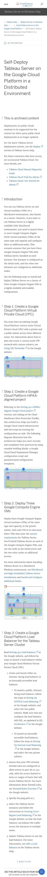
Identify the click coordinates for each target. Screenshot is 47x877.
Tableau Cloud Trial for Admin (25, 177)
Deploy (37, 146)
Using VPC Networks (15, 348)
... (12, 25)
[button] (6, 4)
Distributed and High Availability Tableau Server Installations (23, 573)
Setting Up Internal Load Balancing (27, 745)
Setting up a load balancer (23, 652)
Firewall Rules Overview (25, 788)
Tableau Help (10, 22)
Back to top (23, 862)
